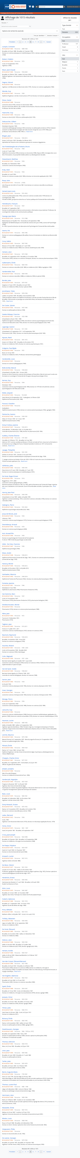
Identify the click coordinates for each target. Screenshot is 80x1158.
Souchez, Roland (8, 646)
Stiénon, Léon (7, 940)
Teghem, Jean (7, 624)
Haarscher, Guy (7, 113)
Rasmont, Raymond (9, 635)
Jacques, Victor (7, 997)
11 (44, 42)
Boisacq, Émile (7, 1018)
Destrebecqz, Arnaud (9, 524)
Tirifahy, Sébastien (8, 919)
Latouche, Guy (7, 710)
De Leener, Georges (9, 1138)
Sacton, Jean (6, 679)
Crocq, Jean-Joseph (8, 835)
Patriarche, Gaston (8, 414)
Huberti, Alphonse (8, 899)
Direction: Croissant (52, 35)
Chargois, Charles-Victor (10, 758)
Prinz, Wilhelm (7, 910)
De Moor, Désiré (8, 865)
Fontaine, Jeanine (8, 583)
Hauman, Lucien (8, 720)
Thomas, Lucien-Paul (9, 1084)
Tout (63, 29)
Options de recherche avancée (13, 31)
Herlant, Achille (7, 951)
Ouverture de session (72, 6)
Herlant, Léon (7, 252)
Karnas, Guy (6, 380)
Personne (70, 32)
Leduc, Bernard (7, 815)
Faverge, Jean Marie (9, 216)
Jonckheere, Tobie (8, 291)
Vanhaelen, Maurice (9, 574)
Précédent (12, 42)
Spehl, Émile (6, 986)
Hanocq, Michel (7, 564)
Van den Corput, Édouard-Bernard (14, 961)
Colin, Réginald (7, 656)
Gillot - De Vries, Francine (11, 544)
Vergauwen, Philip (8, 1129)
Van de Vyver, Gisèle (9, 669)
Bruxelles (70, 65)
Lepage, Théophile (8, 450)
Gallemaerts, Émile (8, 263)
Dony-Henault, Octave (10, 804)
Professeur (70, 44)
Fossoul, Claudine (8, 404)
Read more (29, 131)
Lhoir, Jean (5, 1051)
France (70, 68)
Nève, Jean (5, 613)
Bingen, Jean (6, 136)
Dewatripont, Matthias (10, 159)
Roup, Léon (6, 180)
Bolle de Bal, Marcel (9, 368)
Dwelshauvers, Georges (10, 1029)
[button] (29, 6)
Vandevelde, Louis (8, 359)
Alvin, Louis (6, 888)
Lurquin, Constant (8, 47)
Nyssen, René (7, 337)
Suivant (49, 42)
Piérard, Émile (7, 746)
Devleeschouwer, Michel (10, 605)
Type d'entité (66, 25)
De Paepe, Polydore (9, 845)
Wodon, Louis (7, 1118)
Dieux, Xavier (6, 100)
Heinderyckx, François (10, 204)
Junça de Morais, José (9, 514)
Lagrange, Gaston (8, 327)
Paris (70, 71)
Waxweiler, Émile (8, 1108)
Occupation (66, 37)
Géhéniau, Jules (7, 466)
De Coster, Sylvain (8, 305)
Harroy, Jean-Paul (8, 492)
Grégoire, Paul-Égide (9, 348)
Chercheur (70, 50)
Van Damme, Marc (8, 594)
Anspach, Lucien (8, 856)
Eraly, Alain (6, 170)
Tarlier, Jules (6, 1061)
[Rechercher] (51, 7)
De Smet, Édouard (8, 929)
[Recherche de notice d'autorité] (15, 26)
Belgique (70, 62)
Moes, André (6, 553)
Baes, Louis (6, 794)
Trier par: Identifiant (39, 35)
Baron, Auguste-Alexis (10, 1072)
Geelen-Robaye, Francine (10, 314)
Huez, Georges (7, 690)
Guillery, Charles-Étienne (10, 436)
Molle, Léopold (7, 393)
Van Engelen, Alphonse (10, 976)
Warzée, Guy (6, 91)
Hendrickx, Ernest (8, 878)
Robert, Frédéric (7, 59)
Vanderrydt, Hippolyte (10, 779)
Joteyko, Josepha (8, 769)
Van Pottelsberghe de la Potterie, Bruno (16, 147)
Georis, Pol (6, 231)
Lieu (63, 55)
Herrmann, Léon (8, 1095)
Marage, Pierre (7, 699)
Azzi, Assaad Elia (8, 533)
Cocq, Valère (6, 241)
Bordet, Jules (6, 280)
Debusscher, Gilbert (9, 121)
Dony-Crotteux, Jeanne (10, 425)
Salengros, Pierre (8, 505)
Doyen (70, 47)
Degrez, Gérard (7, 82)
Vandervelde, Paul (8, 271)
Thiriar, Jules (6, 1008)
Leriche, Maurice (8, 735)
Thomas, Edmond (8, 1042)
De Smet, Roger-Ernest (10, 476)
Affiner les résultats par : (70, 19)
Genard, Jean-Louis (8, 191)
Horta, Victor (6, 826)
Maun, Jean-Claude (8, 70)
